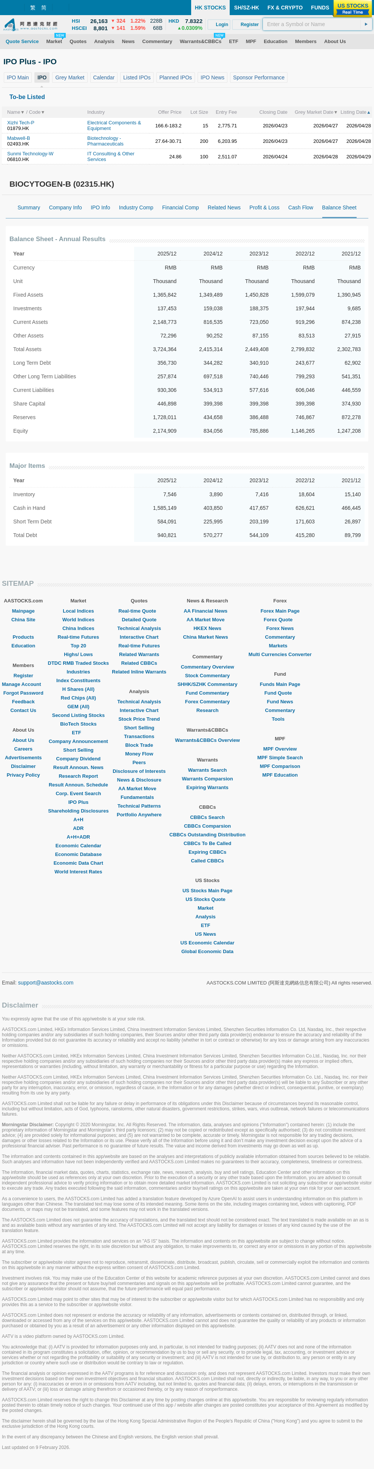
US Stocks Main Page (207, 890)
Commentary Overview (207, 667)
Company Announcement (78, 741)
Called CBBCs (207, 861)
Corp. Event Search (78, 793)
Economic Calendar (78, 845)
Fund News (280, 701)
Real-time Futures (78, 637)
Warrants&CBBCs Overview (207, 740)
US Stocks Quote (207, 899)
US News (207, 934)
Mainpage (23, 611)
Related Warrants (139, 654)
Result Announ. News (78, 767)
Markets (280, 646)
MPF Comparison (280, 766)
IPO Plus (78, 802)
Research (207, 710)
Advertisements (23, 757)
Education (23, 646)
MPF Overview (280, 749)
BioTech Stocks (78, 724)
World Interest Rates (78, 872)
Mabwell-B (18, 138)
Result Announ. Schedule (78, 785)
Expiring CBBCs (207, 852)
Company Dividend (78, 759)
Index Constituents (78, 680)
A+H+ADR (78, 837)
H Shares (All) (78, 689)
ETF (78, 732)
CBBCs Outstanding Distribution (207, 834)
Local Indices (78, 611)
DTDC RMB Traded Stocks (78, 663)
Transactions (139, 736)
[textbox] (317, 24)
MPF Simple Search (280, 757)
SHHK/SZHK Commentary (208, 684)
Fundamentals (139, 797)
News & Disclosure (139, 780)
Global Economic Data (207, 951)
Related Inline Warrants (139, 672)
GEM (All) (78, 706)
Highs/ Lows (78, 654)
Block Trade (139, 745)
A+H (78, 819)
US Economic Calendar (208, 943)
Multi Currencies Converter (280, 654)
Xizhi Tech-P (20, 122)
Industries (78, 672)
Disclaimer (23, 766)
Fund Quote (280, 693)
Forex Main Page (280, 611)
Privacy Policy (23, 775)
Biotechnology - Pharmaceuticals (105, 141)
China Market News (207, 637)
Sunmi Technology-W (30, 153)
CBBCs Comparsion (207, 826)
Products (23, 637)
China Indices (78, 628)
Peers (139, 762)
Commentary (280, 637)
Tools (280, 719)
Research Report (78, 776)
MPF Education (280, 775)
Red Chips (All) (78, 698)
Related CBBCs (139, 663)
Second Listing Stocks (78, 715)
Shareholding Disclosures (78, 811)
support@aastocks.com (46, 983)
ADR (78, 828)
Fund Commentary (207, 693)
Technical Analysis (139, 628)
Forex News (280, 628)
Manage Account (23, 684)
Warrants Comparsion (207, 779)
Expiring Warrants (207, 787)
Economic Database (78, 854)
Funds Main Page (280, 684)
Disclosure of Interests (139, 771)
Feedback (23, 701)
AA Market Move (139, 788)
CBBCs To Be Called (207, 843)
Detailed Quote (139, 619)
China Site (23, 619)
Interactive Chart (139, 637)
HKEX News (207, 628)
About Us (23, 740)
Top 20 (78, 646)
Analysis (207, 916)
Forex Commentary (207, 701)
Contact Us (23, 710)
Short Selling (78, 750)
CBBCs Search (207, 817)
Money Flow (139, 754)
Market (207, 908)
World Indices (78, 619)
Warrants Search (207, 770)
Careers (23, 749)
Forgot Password (23, 693)
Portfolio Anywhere (139, 814)
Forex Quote (280, 619)
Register (23, 675)
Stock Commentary (207, 675)
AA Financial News (207, 611)
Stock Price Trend (139, 719)
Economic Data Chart (78, 863)
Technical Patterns (139, 806)
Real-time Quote (139, 611)
